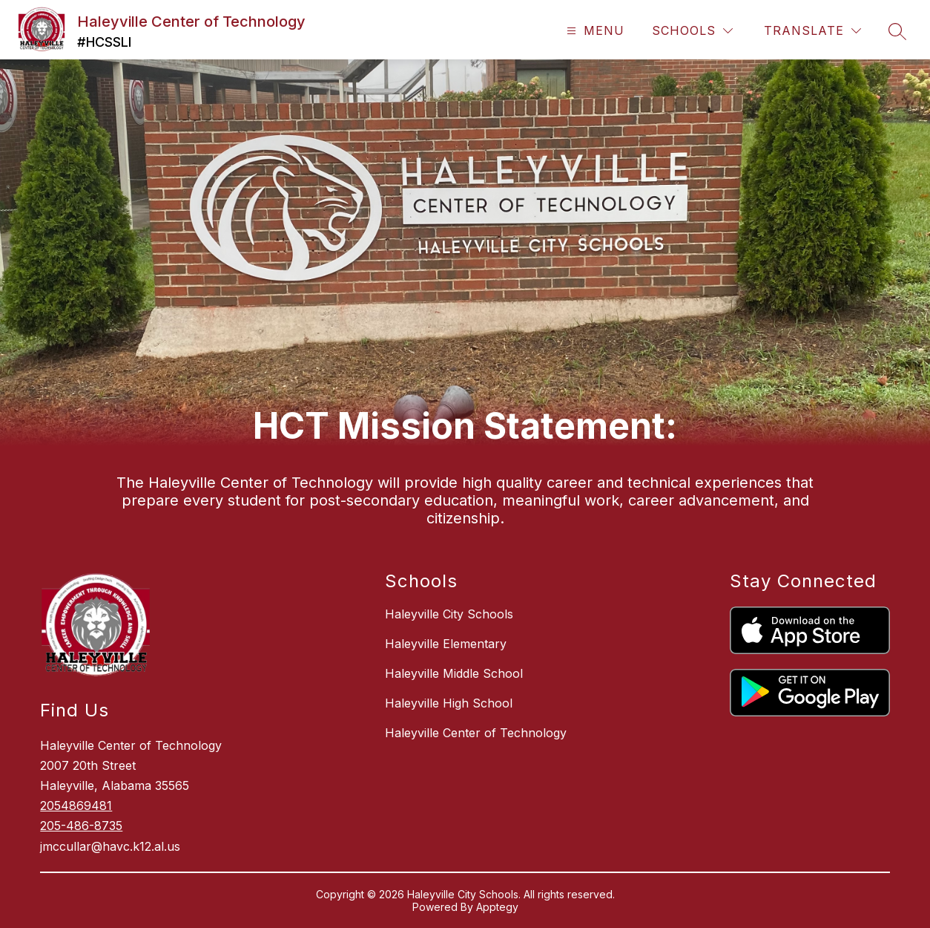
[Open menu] (593, 31)
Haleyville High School (448, 703)
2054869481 (76, 805)
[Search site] (897, 31)
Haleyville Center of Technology (476, 732)
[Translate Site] (812, 31)
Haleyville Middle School (454, 673)
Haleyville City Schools (449, 614)
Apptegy (497, 907)
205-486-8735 (81, 825)
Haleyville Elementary (446, 643)
